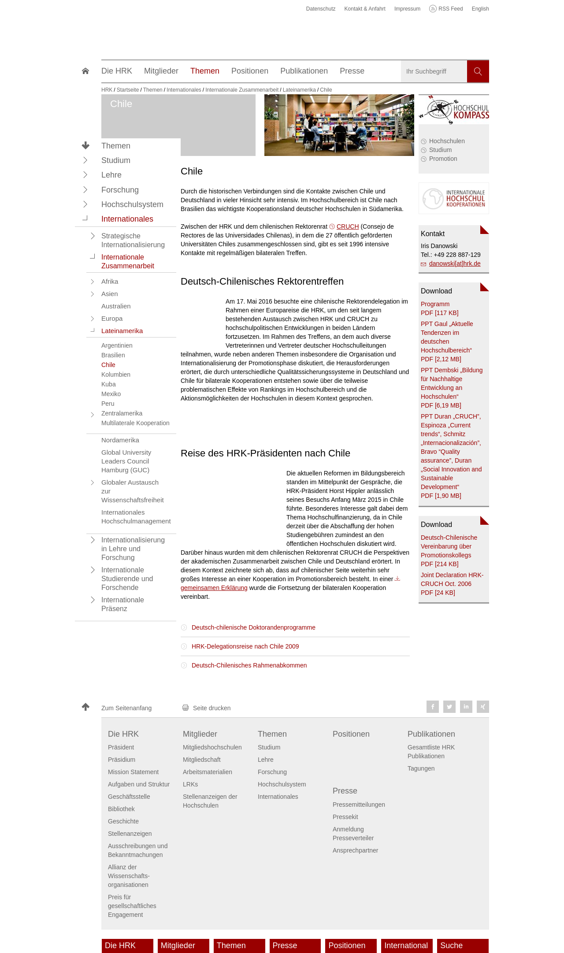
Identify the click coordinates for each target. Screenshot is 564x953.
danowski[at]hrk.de (455, 263)
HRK (106, 90)
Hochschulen (447, 141)
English (480, 9)
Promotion (443, 158)
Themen (115, 145)
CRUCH (348, 226)
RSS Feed (450, 9)
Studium (440, 149)
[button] (85, 160)
